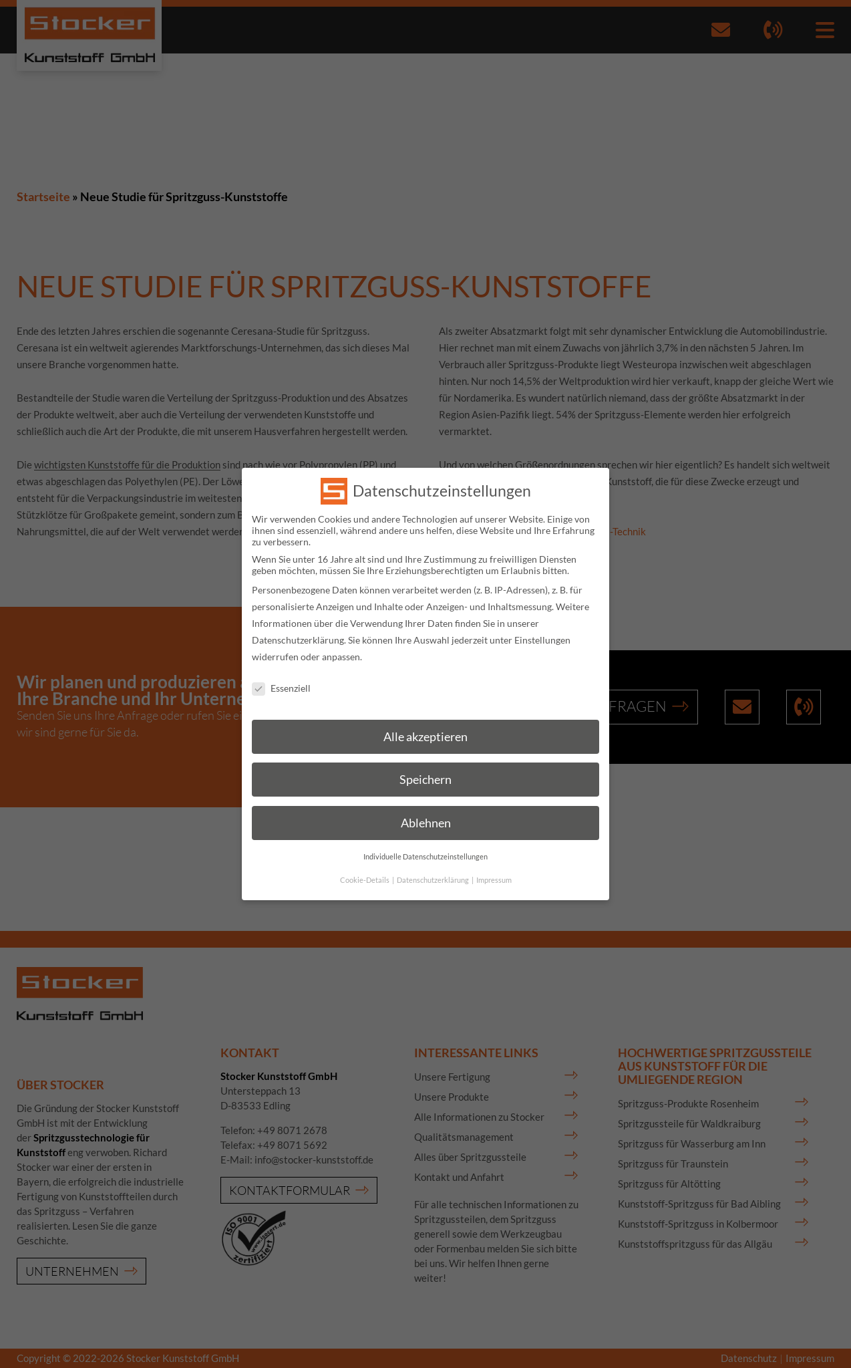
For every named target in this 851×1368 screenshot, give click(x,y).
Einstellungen (542, 627)
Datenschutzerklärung (298, 627)
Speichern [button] (425, 768)
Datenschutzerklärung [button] (433, 867)
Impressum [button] (494, 867)
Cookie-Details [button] (365, 867)
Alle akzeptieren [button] (425, 724)
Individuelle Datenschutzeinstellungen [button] (425, 844)
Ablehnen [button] (426, 810)
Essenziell (281, 676)
